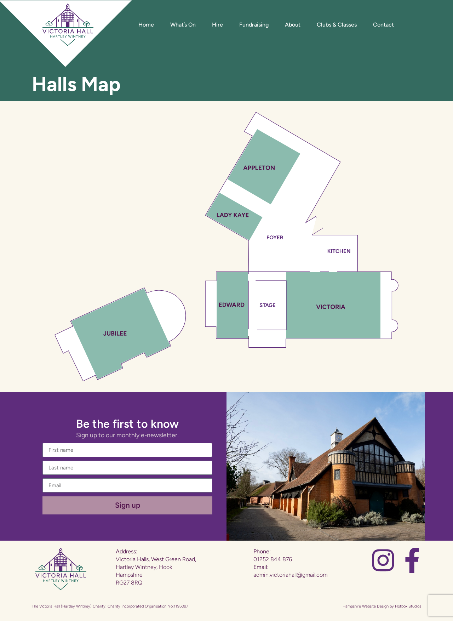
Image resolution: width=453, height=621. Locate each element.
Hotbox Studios (408, 606)
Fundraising (254, 24)
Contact (383, 24)
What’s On (183, 24)
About (292, 24)
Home (146, 24)
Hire (217, 24)
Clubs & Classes (337, 24)
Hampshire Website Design (366, 606)
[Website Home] (68, 25)
